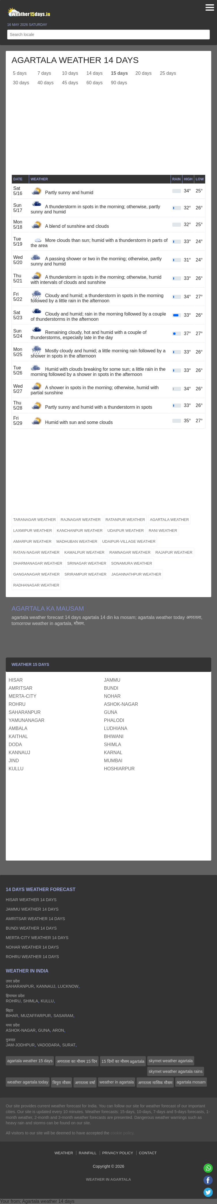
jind (14, 760)
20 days (143, 73)
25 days (168, 73)
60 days (94, 82)
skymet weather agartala (171, 1060)
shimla (112, 744)
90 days (119, 82)
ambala (18, 728)
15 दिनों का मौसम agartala (122, 1061)
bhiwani (114, 736)
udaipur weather (125, 530)
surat (69, 1045)
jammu (112, 680)
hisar (16, 680)
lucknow (68, 986)
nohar (112, 696)
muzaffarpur (36, 1015)
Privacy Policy (117, 1153)
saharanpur (25, 712)
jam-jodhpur (20, 1045)
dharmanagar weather (37, 563)
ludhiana (115, 728)
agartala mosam (191, 1082)
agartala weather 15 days (29, 1060)
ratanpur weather (125, 519)
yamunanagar (26, 720)
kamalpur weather (84, 552)
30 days (21, 82)
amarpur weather (32, 541)
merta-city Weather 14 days (37, 937)
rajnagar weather (81, 519)
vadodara (48, 1045)
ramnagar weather (130, 552)
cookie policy (121, 1133)
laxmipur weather (32, 530)
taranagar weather (34, 519)
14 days (94, 73)
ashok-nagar (121, 704)
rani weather (163, 530)
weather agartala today (27, 1082)
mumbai (113, 760)
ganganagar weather (36, 574)
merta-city (22, 696)
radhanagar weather (36, 585)
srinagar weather (86, 563)
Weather (63, 1153)
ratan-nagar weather (36, 552)
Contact (148, 1153)
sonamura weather (131, 563)
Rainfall (87, 1153)
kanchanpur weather (80, 530)
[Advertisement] (108, 134)
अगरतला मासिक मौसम (155, 1082)
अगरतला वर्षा (85, 1082)
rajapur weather (173, 552)
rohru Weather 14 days (32, 956)
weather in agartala (116, 1082)
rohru (17, 704)
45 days (70, 82)
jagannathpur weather (136, 574)
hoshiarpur (119, 768)
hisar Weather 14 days (31, 899)
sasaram (63, 1015)
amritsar (21, 688)
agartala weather (169, 519)
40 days (45, 82)
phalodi (114, 720)
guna (110, 712)
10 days (70, 73)
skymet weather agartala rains (176, 1071)
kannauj (19, 752)
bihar (12, 1015)
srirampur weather (86, 574)
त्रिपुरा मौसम (61, 1082)
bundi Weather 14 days (31, 928)
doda (15, 744)
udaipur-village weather (129, 541)
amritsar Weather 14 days (35, 918)
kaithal (18, 736)
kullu (16, 768)
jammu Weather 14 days (32, 909)
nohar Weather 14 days (32, 947)
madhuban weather (76, 541)
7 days (44, 73)
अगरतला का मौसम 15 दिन (77, 1061)
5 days (20, 73)
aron (58, 1030)
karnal (113, 752)
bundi (111, 688)
